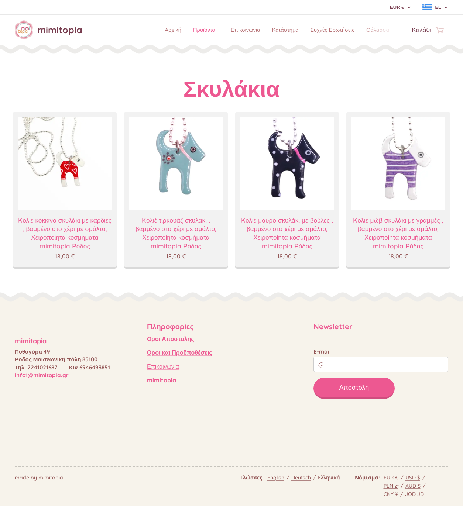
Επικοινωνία (163, 366)
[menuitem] (149, 30)
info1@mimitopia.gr (42, 375)
